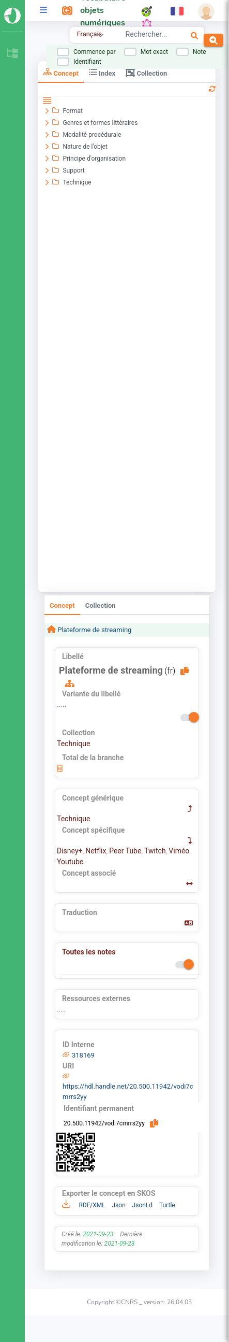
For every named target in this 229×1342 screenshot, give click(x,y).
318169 (83, 1055)
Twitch (155, 851)
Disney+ (69, 851)
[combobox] (147, 35)
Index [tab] (102, 72)
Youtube (70, 862)
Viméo (179, 851)
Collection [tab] (146, 72)
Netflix (95, 851)
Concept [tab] (61, 72)
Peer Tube (125, 851)
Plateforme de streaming (93, 630)
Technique (73, 743)
